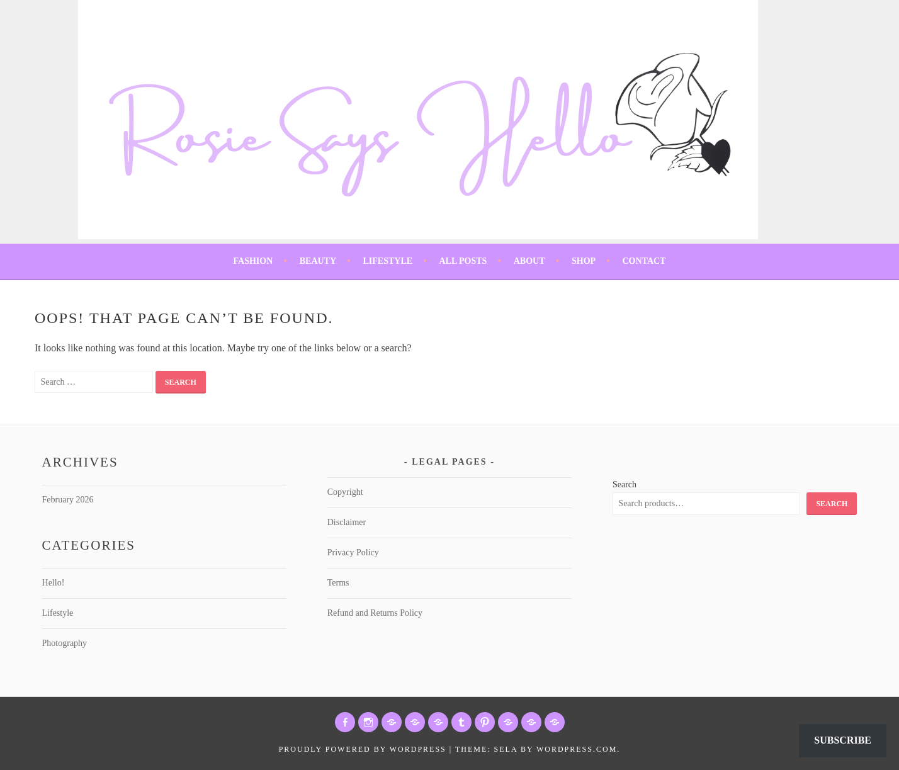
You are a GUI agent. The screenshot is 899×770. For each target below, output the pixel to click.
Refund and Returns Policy (374, 613)
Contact (643, 261)
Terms (338, 582)
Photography (65, 643)
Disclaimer (346, 522)
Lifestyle (387, 261)
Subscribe (842, 740)
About (529, 261)
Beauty (318, 261)
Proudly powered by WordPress (362, 749)
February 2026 (68, 499)
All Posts (463, 261)
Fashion (253, 261)
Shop (584, 261)
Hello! (53, 582)
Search (624, 484)
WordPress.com (576, 749)
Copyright (345, 492)
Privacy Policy (353, 552)
